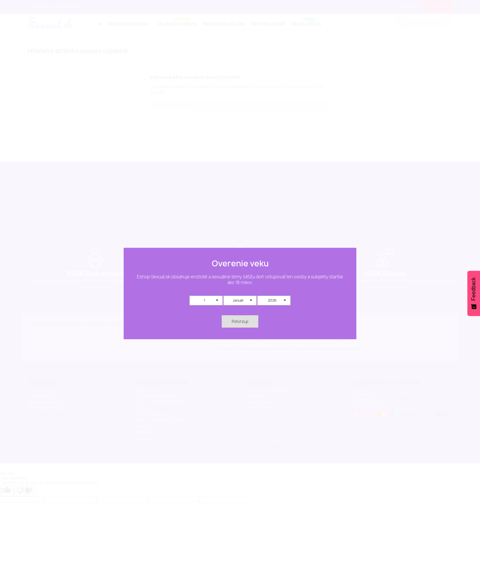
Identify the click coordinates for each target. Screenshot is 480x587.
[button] (206, 300)
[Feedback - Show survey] (473, 293)
